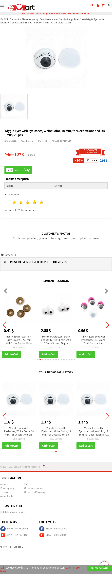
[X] (2, 567)
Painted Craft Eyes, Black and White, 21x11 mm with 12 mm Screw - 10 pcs (56, 340)
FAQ (26, 484)
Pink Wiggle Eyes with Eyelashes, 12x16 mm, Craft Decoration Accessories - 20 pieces (93, 340)
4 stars (34, 202)
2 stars (21, 202)
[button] (37, 359)
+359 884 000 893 (79, 13)
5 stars (41, 202)
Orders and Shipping (34, 492)
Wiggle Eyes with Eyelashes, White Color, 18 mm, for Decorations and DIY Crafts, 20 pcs (19, 431)
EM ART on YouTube (13, 535)
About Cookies (7, 496)
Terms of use (7, 492)
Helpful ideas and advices (13, 512)
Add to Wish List (61, 141)
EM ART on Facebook (14, 528)
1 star (14, 202)
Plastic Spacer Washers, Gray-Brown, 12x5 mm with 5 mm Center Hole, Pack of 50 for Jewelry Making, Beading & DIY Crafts (19, 340)
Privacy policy (7, 488)
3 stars (28, 202)
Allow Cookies (99, 568)
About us (5, 484)
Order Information (33, 488)
